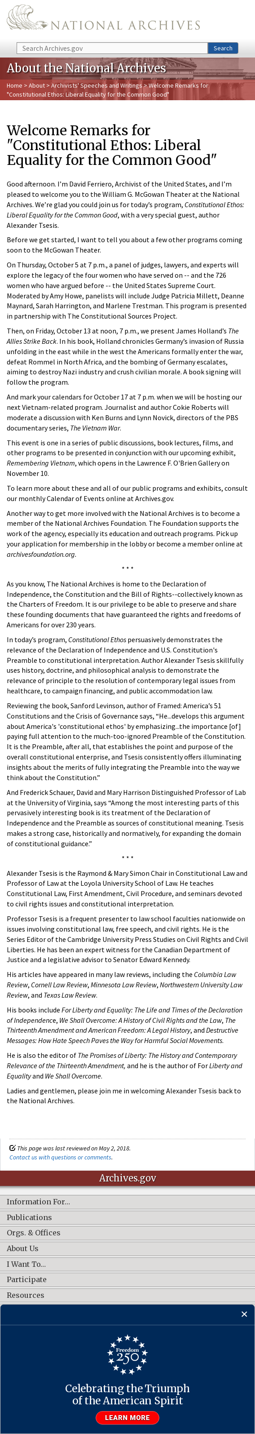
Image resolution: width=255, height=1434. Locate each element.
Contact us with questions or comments (60, 1157)
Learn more (127, 1418)
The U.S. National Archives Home (103, 20)
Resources (25, 1296)
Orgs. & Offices (34, 1233)
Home (14, 85)
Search (223, 48)
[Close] (244, 1314)
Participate (27, 1280)
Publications (29, 1218)
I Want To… (26, 1265)
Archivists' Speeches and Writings (96, 85)
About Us (23, 1249)
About (37, 85)
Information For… (38, 1202)
